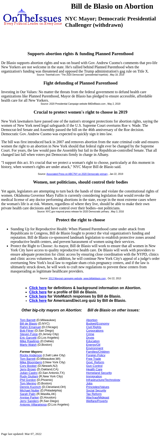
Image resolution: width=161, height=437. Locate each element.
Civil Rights (93, 327)
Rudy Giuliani (29, 376)
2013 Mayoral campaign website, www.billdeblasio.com (77, 278)
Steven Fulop (29, 334)
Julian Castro (29, 373)
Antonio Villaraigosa (33, 404)
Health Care (94, 369)
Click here (38, 288)
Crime (90, 334)
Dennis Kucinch (30, 387)
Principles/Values (97, 387)
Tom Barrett (28, 320)
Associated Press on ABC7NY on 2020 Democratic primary (77, 174)
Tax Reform (94, 394)
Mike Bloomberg (31, 362)
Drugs (90, 337)
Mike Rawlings (30, 341)
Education (93, 341)
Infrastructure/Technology (103, 380)
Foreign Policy (95, 355)
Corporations (94, 330)
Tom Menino (28, 383)
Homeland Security (99, 373)
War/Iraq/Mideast (97, 397)
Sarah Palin (28, 394)
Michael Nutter (30, 390)
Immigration (94, 376)
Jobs (89, 383)
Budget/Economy (97, 323)
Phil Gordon (28, 380)
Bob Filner (27, 330)
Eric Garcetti (28, 337)
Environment (94, 348)
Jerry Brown (28, 369)
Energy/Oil (93, 344)
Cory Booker (28, 366)
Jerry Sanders (29, 401)
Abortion (91, 320)
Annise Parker (29, 397)
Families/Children (98, 351)
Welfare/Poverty (97, 401)
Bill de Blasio (28, 323)
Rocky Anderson (31, 355)
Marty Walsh (28, 344)
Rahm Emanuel (30, 327)
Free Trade (93, 358)
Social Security (96, 390)
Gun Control (94, 366)
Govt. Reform (95, 362)
